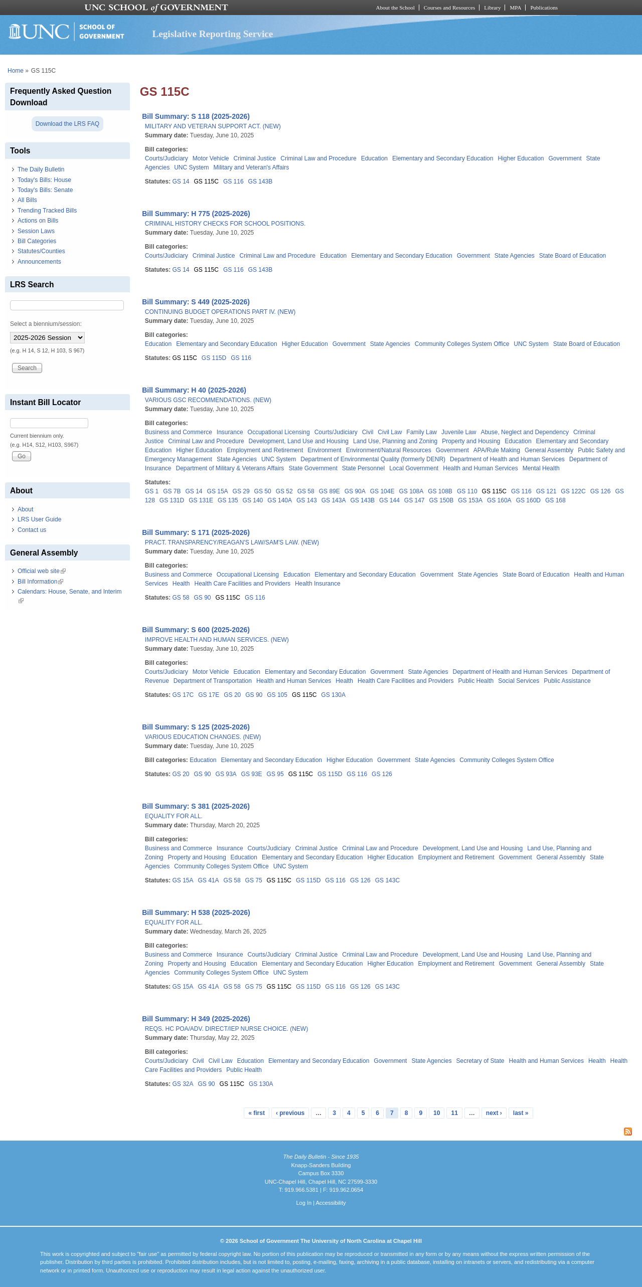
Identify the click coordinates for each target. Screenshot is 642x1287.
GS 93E (251, 774)
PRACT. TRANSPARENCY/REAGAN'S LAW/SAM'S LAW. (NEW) (232, 542)
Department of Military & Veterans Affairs (230, 468)
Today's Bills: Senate (45, 190)
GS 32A (182, 1083)
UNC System (191, 167)
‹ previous (290, 1113)
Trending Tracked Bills (47, 210)
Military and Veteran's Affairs (251, 167)
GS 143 (306, 500)
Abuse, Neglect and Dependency (524, 432)
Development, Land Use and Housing (299, 441)
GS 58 (305, 491)
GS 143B (260, 181)
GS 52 (284, 491)
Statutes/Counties (41, 251)
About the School (395, 8)
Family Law (421, 432)
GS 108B (440, 491)
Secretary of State (480, 1060)
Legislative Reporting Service (212, 34)
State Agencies (515, 255)
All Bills (27, 200)
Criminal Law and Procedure (318, 158)
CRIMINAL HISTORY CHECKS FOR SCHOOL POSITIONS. (225, 223)
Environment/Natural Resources (388, 450)
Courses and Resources (449, 8)
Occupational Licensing (279, 432)
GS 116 (233, 181)
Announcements (39, 261)
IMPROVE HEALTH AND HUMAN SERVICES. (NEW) (217, 639)
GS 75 (253, 880)
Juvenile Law (458, 432)
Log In (303, 1203)
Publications (544, 8)
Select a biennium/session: (46, 323)
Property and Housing (471, 441)
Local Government (413, 468)
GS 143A (334, 500)
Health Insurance (318, 583)
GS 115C (206, 181)
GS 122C (573, 491)
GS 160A (499, 500)
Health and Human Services (480, 468)
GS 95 (275, 774)
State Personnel (363, 468)
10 (436, 1113)
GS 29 (241, 491)
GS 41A (208, 880)
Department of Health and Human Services (507, 459)
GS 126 (600, 491)
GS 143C (387, 880)
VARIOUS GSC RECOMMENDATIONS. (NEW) (208, 400)
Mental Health (541, 468)
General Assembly (549, 450)
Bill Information (40, 581)
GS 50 (262, 491)
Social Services (518, 680)
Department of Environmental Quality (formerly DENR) (372, 459)
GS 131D (171, 500)
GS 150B (441, 500)
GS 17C (183, 694)
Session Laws (36, 231)
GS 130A (333, 694)
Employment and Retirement (265, 450)
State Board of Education (572, 255)
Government (565, 158)
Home (16, 70)
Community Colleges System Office (462, 343)
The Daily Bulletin (41, 169)
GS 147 (414, 500)
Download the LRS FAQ (67, 123)
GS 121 (546, 491)
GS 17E (208, 694)
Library (492, 8)
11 (454, 1113)
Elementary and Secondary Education (442, 158)
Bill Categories (37, 241)
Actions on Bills (38, 220)
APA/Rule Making (496, 450)
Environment (324, 450)
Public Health (476, 680)
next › (494, 1113)
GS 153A (470, 500)
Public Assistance (567, 680)
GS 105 (277, 694)
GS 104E (382, 491)
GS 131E (201, 500)
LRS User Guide (39, 519)
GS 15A (217, 491)
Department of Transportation (213, 680)
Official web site (42, 571)
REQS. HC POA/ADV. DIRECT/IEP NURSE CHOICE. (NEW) (226, 1028)
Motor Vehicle (211, 158)
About (25, 509)
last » (521, 1113)
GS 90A (355, 491)
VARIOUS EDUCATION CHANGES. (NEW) (203, 737)
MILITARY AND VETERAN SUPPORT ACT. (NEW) (213, 126)
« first (256, 1113)
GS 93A (226, 774)
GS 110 (467, 491)
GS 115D (214, 357)
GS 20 (232, 694)
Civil (368, 432)
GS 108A (411, 491)
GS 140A (279, 500)
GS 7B (172, 491)
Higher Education (521, 158)
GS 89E (329, 491)
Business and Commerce (178, 432)
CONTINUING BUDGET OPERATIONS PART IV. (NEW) (220, 311)
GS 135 (228, 500)
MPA (515, 8)
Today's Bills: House (44, 179)
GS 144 (389, 500)
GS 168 (555, 500)
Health (181, 583)
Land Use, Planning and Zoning (395, 441)
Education (374, 158)
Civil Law (390, 432)
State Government (312, 468)
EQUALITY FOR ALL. (174, 816)
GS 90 (202, 597)
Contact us (32, 529)
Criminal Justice (255, 158)
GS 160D (528, 500)
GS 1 (151, 491)
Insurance (230, 432)
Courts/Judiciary (166, 158)
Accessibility (330, 1203)
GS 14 (180, 181)
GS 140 (253, 500)
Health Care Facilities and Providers (242, 583)
